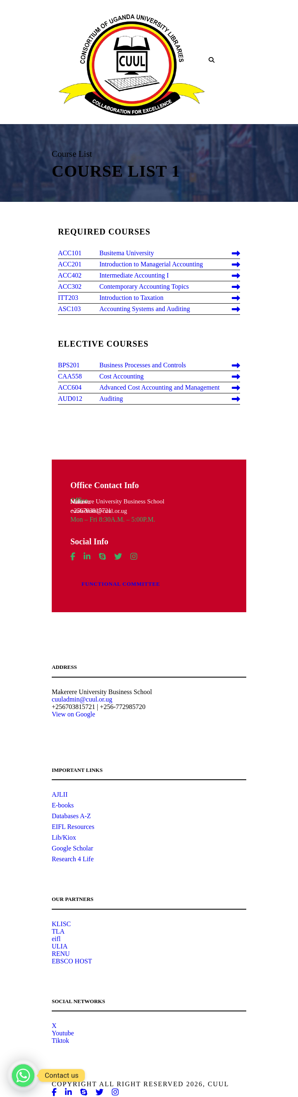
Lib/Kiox (64, 837)
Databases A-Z (71, 815)
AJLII (59, 794)
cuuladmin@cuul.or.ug (82, 699)
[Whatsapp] (23, 1075)
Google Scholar (72, 848)
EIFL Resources (73, 826)
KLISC (61, 923)
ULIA (59, 946)
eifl (56, 938)
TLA (58, 931)
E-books (63, 805)
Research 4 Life (73, 858)
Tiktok (60, 1040)
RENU (61, 953)
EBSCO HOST (72, 961)
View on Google (73, 714)
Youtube (63, 1033)
